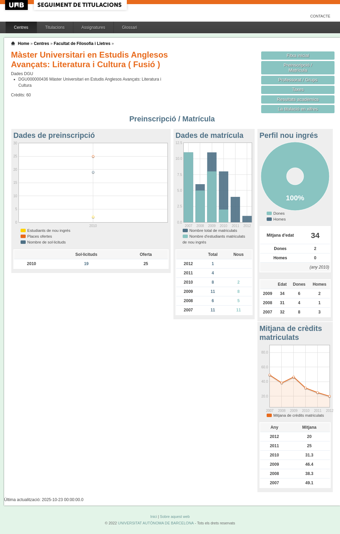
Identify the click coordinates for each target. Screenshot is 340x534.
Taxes (298, 89)
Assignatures (93, 27)
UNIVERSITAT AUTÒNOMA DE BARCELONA (156, 523)
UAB (17, 5)
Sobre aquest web (175, 516)
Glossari (129, 27)
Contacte (320, 16)
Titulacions (55, 27)
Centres (21, 27)
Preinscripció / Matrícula (298, 67)
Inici (153, 516)
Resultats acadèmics (298, 99)
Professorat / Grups (297, 79)
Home (23, 43)
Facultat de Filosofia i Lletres (82, 43)
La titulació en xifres (298, 108)
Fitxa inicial (298, 55)
